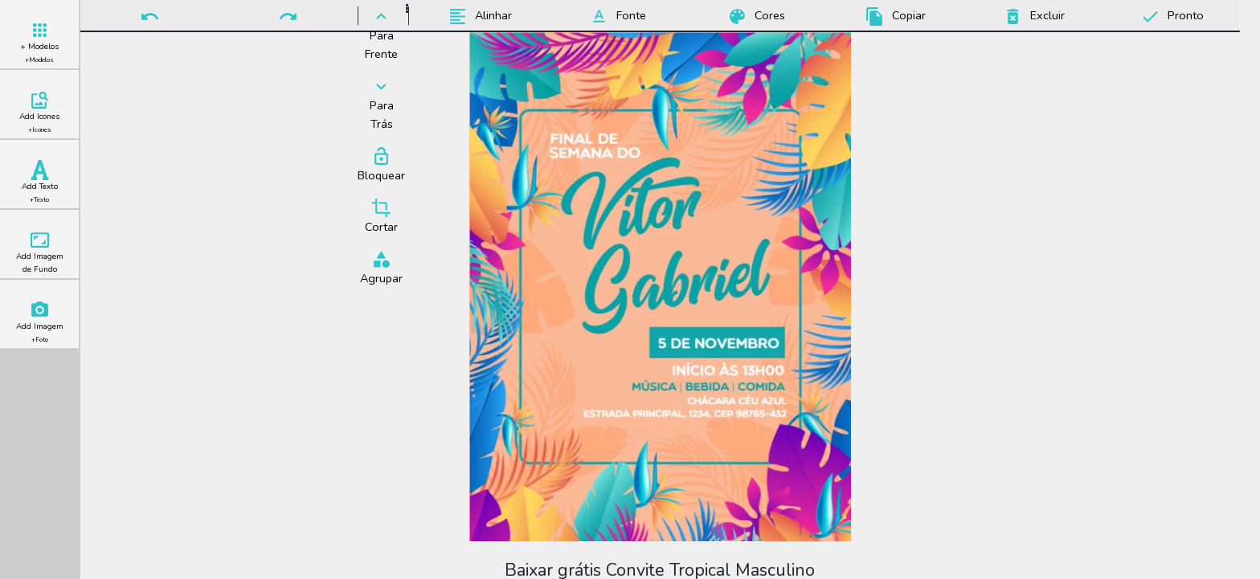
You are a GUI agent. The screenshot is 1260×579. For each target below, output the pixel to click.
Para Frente (381, 34)
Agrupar (381, 267)
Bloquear (381, 164)
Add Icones (39, 112)
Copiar (893, 16)
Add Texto (40, 182)
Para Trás (381, 104)
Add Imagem (39, 322)
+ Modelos (39, 42)
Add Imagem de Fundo (39, 252)
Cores (754, 16)
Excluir (1032, 16)
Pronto (1170, 16)
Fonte (615, 16)
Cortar (381, 216)
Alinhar (478, 16)
